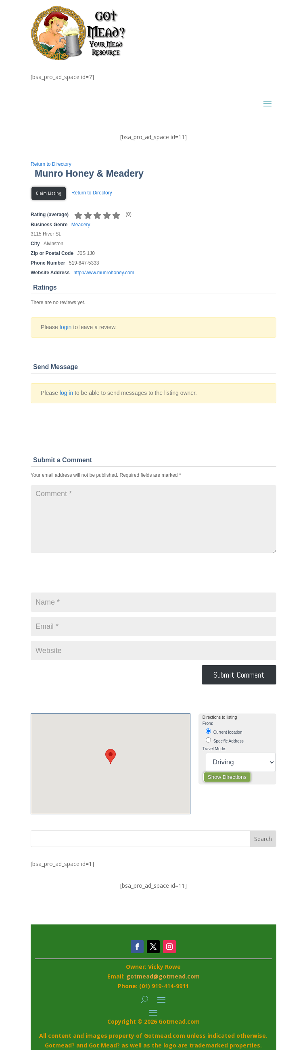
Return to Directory (51, 164)
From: (208, 723)
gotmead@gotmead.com (163, 976)
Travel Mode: (214, 749)
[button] (110, 756)
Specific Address (225, 740)
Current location (224, 731)
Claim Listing (48, 193)
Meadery (80, 224)
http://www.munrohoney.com (103, 272)
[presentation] (92, 577)
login (66, 327)
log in (66, 393)
